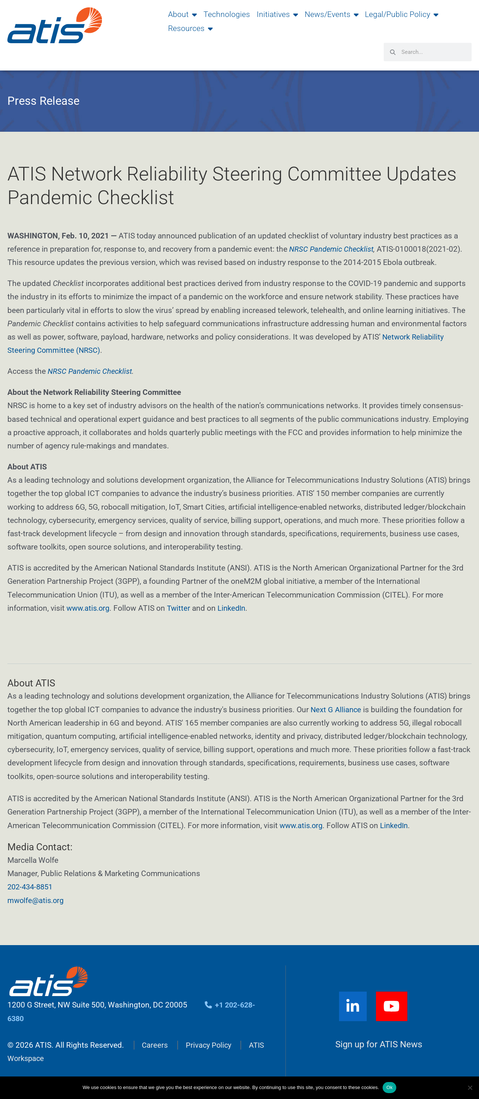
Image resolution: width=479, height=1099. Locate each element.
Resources (190, 28)
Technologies (226, 14)
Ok (389, 1087)
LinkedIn (236, 608)
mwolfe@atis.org (36, 900)
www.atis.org (89, 608)
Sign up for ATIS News (378, 1044)
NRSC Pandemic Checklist (333, 249)
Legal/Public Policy (401, 14)
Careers (155, 1045)
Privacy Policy (210, 1045)
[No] (469, 1087)
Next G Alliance (337, 709)
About (182, 14)
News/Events (332, 14)
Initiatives (277, 14)
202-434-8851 (31, 886)
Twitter (182, 608)
